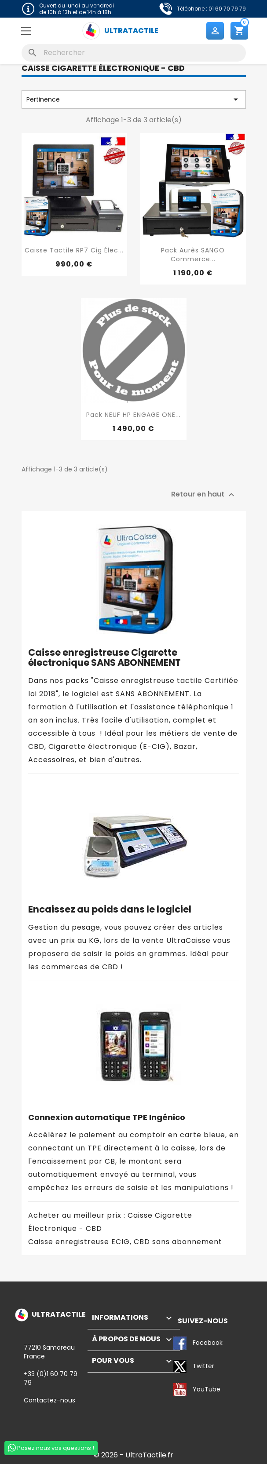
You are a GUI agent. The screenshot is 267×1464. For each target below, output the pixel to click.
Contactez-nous (49, 1400)
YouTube (180, 1389)
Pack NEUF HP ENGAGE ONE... (133, 414)
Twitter (180, 1366)
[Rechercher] (134, 53)
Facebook (180, 1343)
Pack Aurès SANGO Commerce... (193, 254)
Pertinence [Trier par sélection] (133, 99)
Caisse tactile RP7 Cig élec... (74, 250)
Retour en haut (204, 494)
